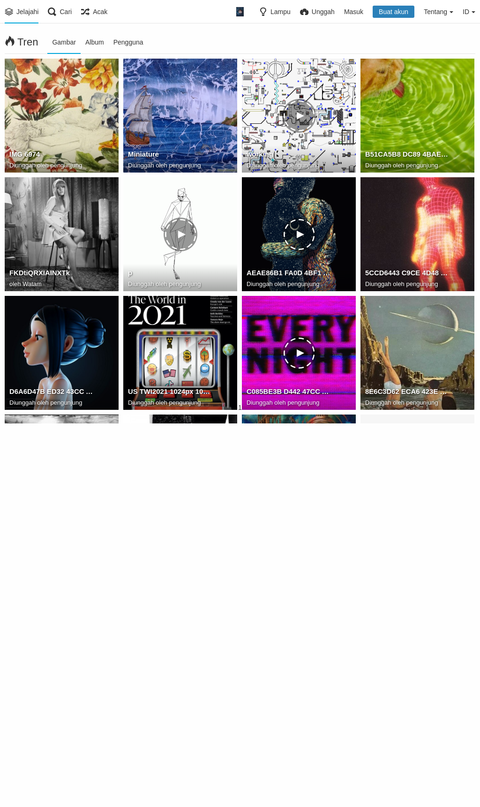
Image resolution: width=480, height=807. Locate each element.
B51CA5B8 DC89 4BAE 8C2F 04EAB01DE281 (407, 155)
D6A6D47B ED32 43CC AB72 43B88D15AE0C (51, 393)
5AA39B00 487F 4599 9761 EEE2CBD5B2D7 (407, 630)
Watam (32, 284)
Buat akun (393, 11)
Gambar (64, 42)
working (259, 155)
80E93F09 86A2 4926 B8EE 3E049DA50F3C (169, 630)
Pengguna (128, 42)
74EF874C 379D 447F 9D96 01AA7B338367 (288, 630)
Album (94, 42)
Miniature (142, 155)
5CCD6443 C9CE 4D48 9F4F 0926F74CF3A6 (407, 274)
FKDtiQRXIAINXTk (38, 274)
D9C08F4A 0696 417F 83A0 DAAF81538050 (407, 511)
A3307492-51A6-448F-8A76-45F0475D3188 (407, 749)
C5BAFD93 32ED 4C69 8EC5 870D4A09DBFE (51, 749)
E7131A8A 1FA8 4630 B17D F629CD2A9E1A (169, 749)
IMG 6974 (23, 155)
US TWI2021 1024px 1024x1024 (169, 393)
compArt (23, 511)
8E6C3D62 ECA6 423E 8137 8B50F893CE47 (407, 393)
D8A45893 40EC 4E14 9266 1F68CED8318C (288, 511)
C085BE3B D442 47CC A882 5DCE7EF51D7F (288, 393)
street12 (259, 749)
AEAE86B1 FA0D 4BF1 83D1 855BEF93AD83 (288, 274)
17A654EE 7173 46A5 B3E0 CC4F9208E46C (169, 511)
